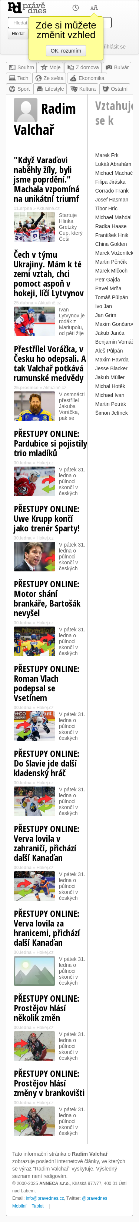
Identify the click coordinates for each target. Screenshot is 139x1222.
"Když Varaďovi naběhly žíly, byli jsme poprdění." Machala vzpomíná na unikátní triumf (46, 179)
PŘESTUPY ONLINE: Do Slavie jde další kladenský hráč (46, 763)
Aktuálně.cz (48, 208)
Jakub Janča (110, 333)
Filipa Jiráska (110, 182)
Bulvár (117, 67)
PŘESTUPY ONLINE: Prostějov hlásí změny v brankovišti (49, 1083)
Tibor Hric (106, 208)
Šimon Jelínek (111, 413)
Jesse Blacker (111, 368)
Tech (19, 78)
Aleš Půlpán (109, 351)
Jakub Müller (110, 377)
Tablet (38, 1206)
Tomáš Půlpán (111, 297)
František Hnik (111, 235)
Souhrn (21, 67)
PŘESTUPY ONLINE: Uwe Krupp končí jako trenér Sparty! (47, 518)
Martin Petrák (110, 404)
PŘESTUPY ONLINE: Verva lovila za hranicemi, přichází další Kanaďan (47, 927)
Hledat (18, 33)
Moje (50, 67)
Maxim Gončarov (115, 324)
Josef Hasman (111, 200)
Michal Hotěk (110, 386)
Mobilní (19, 1206)
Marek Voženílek (114, 253)
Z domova (83, 67)
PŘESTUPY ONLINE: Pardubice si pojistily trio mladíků (50, 443)
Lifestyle (50, 89)
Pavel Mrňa (108, 288)
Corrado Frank (112, 191)
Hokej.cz (44, 462)
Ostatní (115, 89)
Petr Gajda (107, 280)
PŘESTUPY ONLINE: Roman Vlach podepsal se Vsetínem (46, 683)
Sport (19, 89)
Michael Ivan (110, 395)
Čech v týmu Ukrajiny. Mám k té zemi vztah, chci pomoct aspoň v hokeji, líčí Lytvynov (49, 273)
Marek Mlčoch (111, 271)
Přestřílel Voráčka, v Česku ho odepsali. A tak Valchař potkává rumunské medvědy (50, 363)
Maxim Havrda (112, 360)
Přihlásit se (113, 47)
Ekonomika (87, 78)
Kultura (83, 89)
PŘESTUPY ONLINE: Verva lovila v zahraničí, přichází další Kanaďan (46, 843)
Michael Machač (114, 173)
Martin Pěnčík (111, 262)
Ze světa (49, 78)
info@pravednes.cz (45, 1198)
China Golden (111, 244)
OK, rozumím (66, 51)
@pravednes (94, 1198)
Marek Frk (107, 155)
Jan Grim (105, 315)
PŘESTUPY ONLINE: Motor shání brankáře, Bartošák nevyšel (47, 598)
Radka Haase (111, 226)
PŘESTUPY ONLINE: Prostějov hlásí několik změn (46, 1008)
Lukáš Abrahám (113, 164)
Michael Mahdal (113, 217)
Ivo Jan (103, 306)
